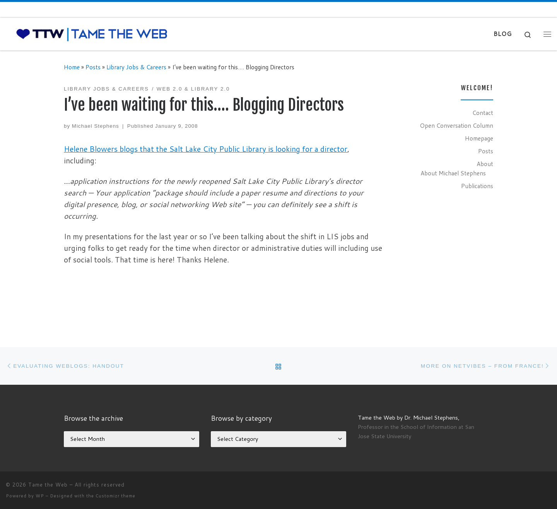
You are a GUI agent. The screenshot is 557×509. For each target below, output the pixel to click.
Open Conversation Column (456, 125)
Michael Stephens (95, 126)
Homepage (479, 138)
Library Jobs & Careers (136, 67)
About (485, 163)
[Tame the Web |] (92, 33)
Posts (93, 67)
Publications (477, 186)
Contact (482, 112)
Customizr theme (115, 496)
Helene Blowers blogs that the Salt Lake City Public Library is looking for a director (205, 149)
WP (40, 496)
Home (72, 67)
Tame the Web (48, 484)
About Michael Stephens (453, 173)
